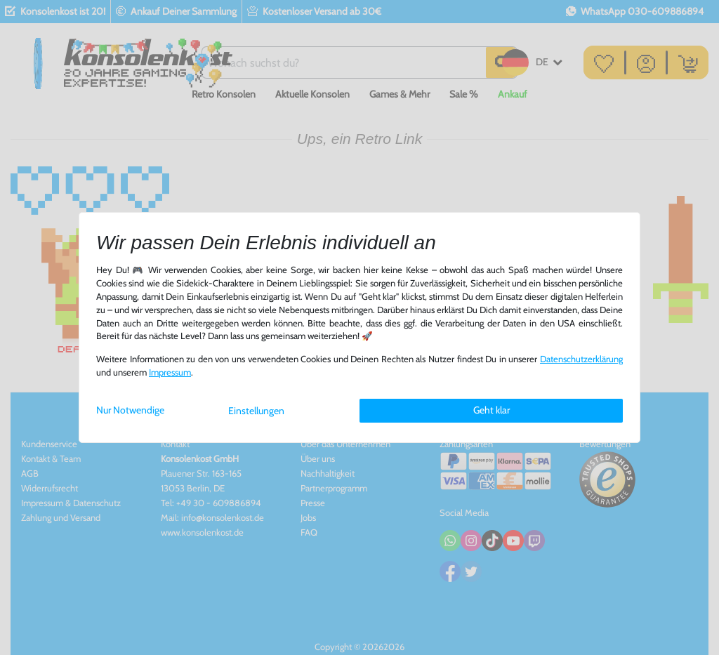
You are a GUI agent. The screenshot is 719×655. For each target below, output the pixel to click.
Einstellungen (256, 410)
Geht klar (491, 410)
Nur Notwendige (130, 410)
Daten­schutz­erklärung (581, 359)
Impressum (170, 372)
